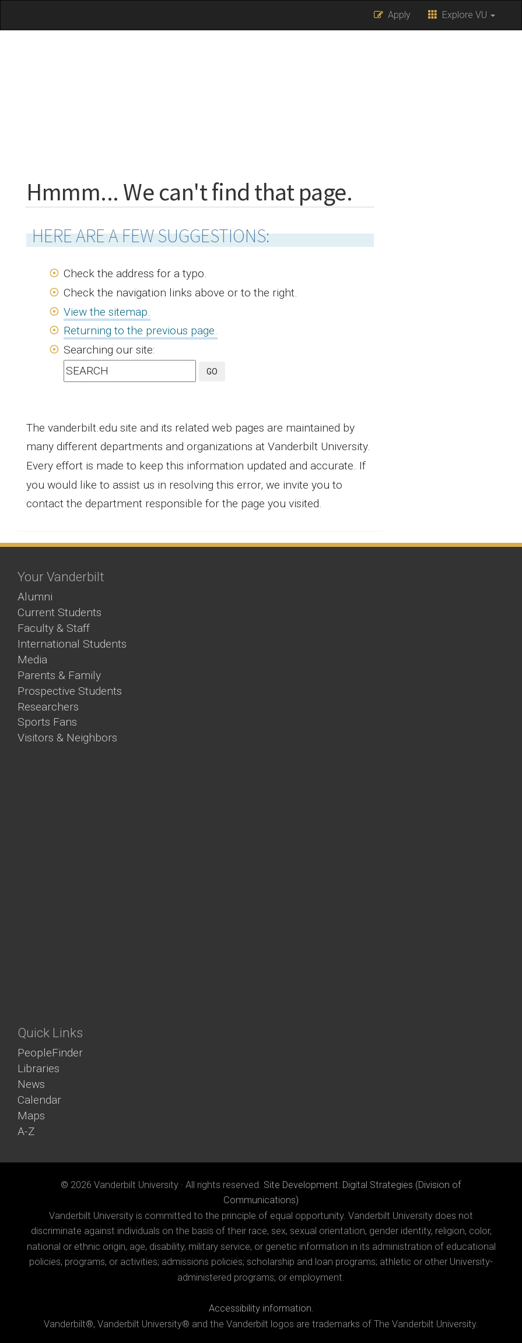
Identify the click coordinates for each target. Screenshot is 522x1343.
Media (32, 659)
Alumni (34, 596)
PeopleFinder (50, 1052)
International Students (72, 644)
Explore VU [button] (461, 14)
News (31, 1084)
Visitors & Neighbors (67, 737)
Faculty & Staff (53, 628)
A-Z (26, 1131)
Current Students (59, 612)
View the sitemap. (107, 312)
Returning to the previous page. (141, 330)
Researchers (48, 706)
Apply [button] (392, 14)
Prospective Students (69, 691)
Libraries (38, 1068)
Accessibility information (260, 1308)
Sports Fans (47, 722)
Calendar (39, 1100)
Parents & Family (59, 675)
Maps (31, 1115)
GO (212, 371)
